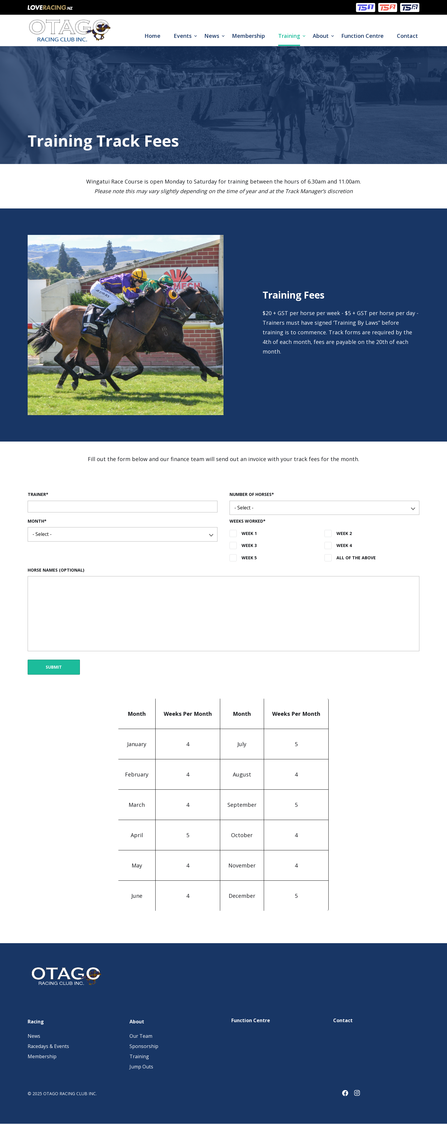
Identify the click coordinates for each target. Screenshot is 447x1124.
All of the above (356, 557)
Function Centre (362, 35)
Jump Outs (141, 1066)
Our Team (140, 1036)
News (211, 35)
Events (183, 35)
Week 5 (249, 557)
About (321, 35)
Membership (248, 35)
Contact (407, 35)
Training (289, 35)
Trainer (37, 494)
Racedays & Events (48, 1046)
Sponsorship (143, 1046)
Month (36, 521)
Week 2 (344, 533)
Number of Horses (251, 494)
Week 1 (249, 533)
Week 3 (249, 545)
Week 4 (344, 545)
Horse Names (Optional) (56, 570)
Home (152, 35)
